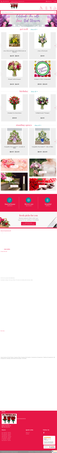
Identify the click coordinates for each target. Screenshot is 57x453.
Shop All (33, 29)
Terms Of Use (30, 451)
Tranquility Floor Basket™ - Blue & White (42, 146)
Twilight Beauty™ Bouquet (42, 113)
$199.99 (14, 118)
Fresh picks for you (28, 217)
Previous (2, 46)
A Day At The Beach (42, 51)
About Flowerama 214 (6, 230)
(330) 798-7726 (6, 1)
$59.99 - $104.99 (42, 84)
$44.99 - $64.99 (14, 84)
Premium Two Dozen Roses (14, 113)
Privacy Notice (37, 451)
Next (55, 46)
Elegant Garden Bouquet (14, 79)
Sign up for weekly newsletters (28, 223)
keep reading (7, 249)
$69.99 (42, 118)
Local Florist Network (45, 451)
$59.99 (42, 56)
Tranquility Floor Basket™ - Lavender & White (14, 147)
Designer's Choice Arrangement (42, 79)
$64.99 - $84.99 (14, 56)
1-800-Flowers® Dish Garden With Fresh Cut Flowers (14, 51)
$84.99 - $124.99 (14, 152)
